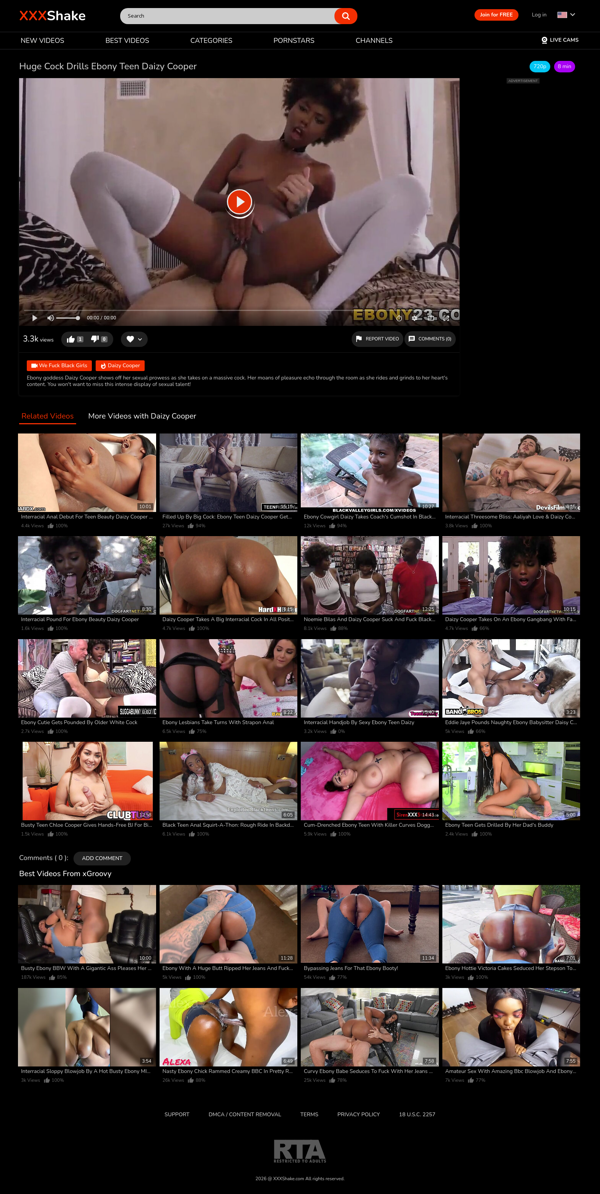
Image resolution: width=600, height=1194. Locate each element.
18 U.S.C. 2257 (417, 1114)
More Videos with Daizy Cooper (142, 416)
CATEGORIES (212, 40)
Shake (52, 16)
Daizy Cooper (120, 366)
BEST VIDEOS (127, 40)
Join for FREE (496, 14)
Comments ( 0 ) (43, 858)
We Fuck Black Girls (59, 366)
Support (177, 1114)
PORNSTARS (294, 40)
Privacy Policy (359, 1114)
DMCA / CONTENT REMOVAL (245, 1114)
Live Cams (560, 40)
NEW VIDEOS (42, 40)
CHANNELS (374, 40)
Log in (539, 14)
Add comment (102, 858)
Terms (309, 1114)
